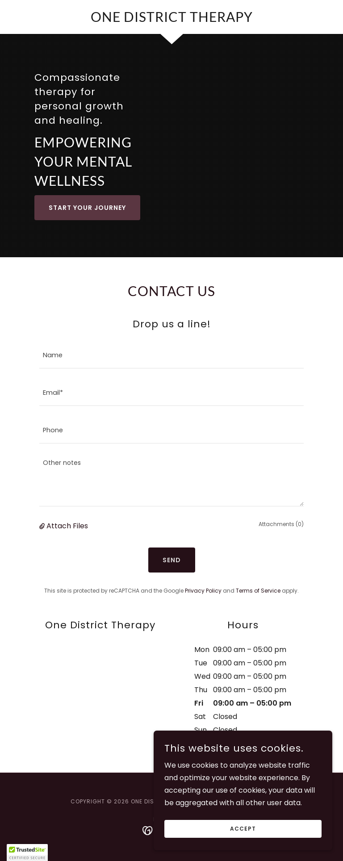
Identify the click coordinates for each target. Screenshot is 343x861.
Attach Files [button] (67, 526)
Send (172, 560)
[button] (42, 526)
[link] (171, 19)
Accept (243, 828)
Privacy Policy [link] (203, 590)
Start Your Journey (87, 207)
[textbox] (171, 355)
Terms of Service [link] (258, 590)
